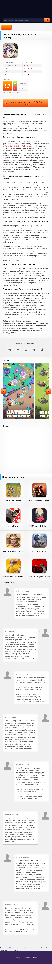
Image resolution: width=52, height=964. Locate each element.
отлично (19, 83)
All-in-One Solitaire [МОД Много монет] (21, 146)
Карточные (28, 68)
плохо (18, 88)
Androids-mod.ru (32, 958)
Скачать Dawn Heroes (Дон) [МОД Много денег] (27, 103)
